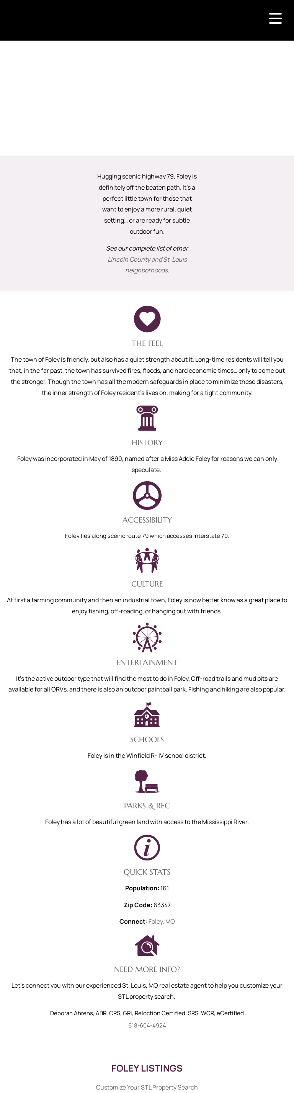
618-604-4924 (147, 1025)
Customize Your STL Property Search (147, 1087)
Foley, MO (162, 921)
